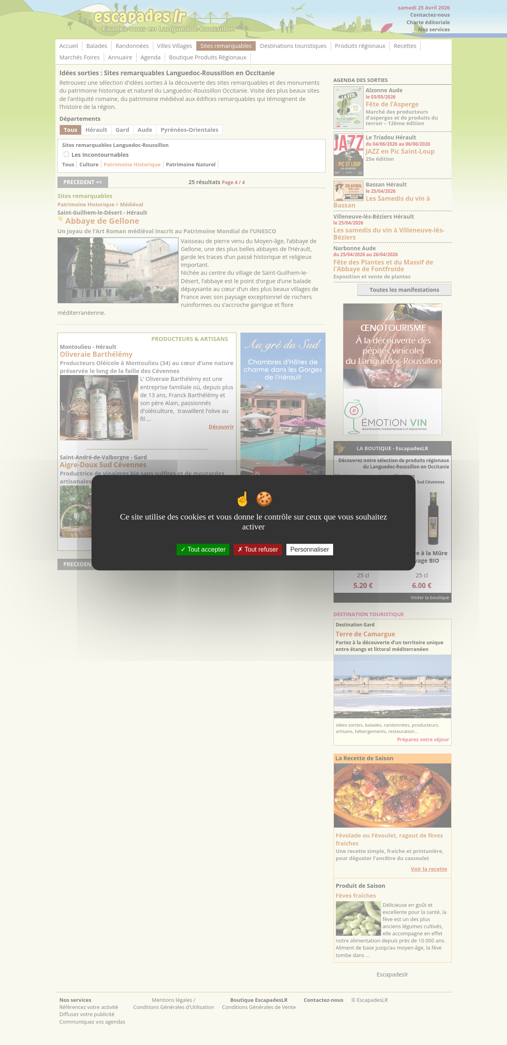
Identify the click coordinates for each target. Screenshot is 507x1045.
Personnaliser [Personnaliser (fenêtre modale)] (309, 549)
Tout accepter (203, 549)
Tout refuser (258, 549)
